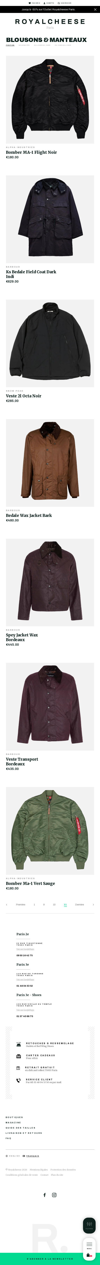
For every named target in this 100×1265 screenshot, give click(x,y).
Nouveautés (24, 45)
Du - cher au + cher (63, 45)
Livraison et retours (24, 1133)
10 (54, 904)
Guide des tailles (21, 1128)
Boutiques (14, 1117)
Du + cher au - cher (42, 45)
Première (20, 904)
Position (10, 45)
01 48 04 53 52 (24, 986)
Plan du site (57, 1175)
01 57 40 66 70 (24, 1016)
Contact (44, 1175)
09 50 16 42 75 (24, 955)
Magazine (13, 1123)
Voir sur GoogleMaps (25, 949)
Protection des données (63, 1169)
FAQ (8, 1138)
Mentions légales (39, 1169)
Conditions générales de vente (22, 1175)
